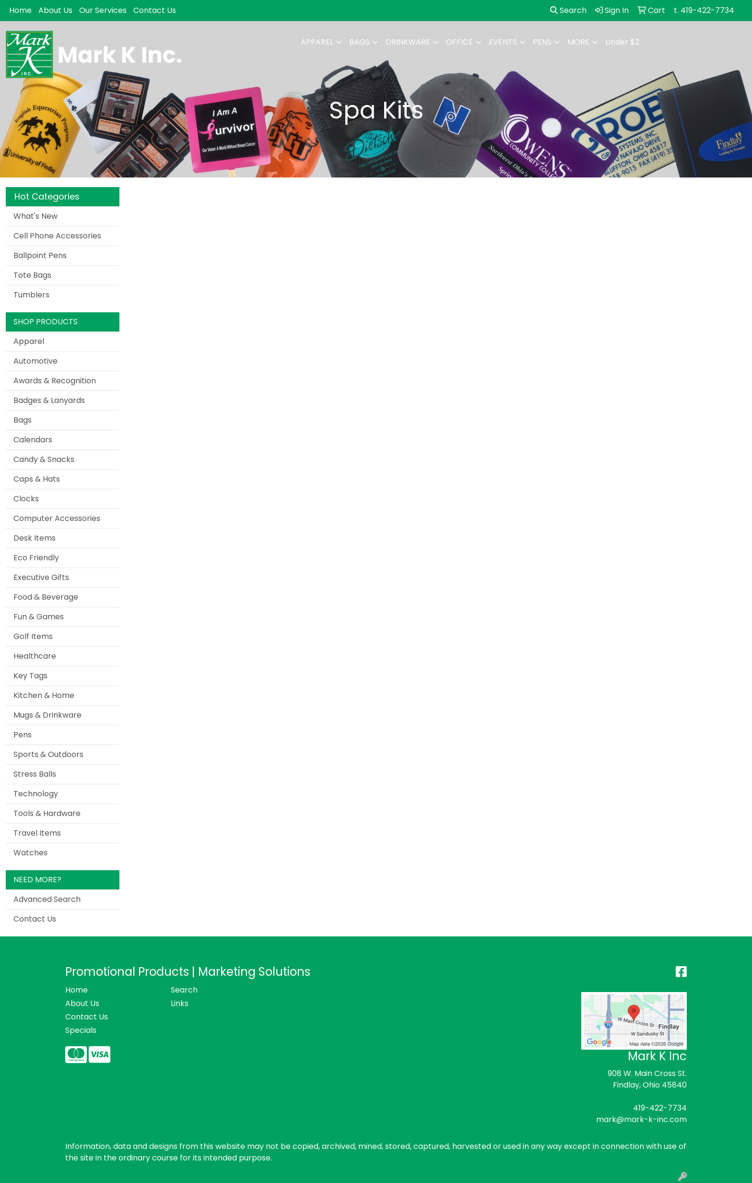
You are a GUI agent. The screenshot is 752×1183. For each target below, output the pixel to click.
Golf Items (33, 636)
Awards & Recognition (54, 380)
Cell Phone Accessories (57, 235)
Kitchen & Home (43, 695)
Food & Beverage (45, 597)
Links (179, 1003)
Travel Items (37, 833)
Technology (35, 793)
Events (503, 41)
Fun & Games (38, 616)
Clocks (26, 498)
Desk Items (34, 538)
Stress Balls (34, 774)
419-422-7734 (660, 1107)
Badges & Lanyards (49, 400)
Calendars (32, 439)
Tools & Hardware (47, 813)
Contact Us (154, 10)
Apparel (317, 41)
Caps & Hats (36, 479)
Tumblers (31, 294)
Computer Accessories (56, 518)
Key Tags (30, 675)
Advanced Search (47, 899)
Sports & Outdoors (48, 754)
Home (20, 10)
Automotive (35, 361)
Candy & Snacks (43, 459)
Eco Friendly (36, 557)
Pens (542, 41)
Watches (30, 852)
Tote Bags (32, 275)
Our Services (103, 10)
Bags (359, 41)
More (578, 41)
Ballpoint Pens (40, 255)
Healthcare (34, 656)
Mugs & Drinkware (47, 715)
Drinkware (408, 41)
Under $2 (622, 41)
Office (459, 41)
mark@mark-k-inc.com (641, 1119)
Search (568, 10)
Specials (80, 1030)
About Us (55, 10)
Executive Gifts (41, 577)
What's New (35, 216)
